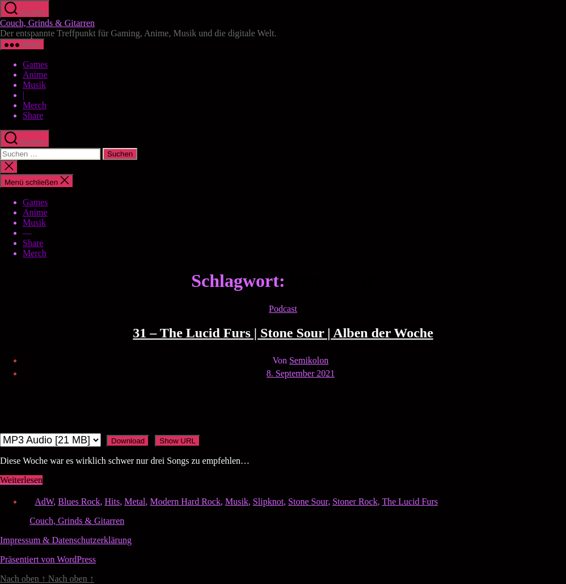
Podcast (283, 309)
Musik (34, 85)
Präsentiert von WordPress (48, 559)
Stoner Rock (355, 501)
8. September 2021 (301, 373)
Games (35, 64)
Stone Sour (308, 501)
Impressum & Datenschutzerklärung (66, 540)
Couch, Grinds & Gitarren (47, 23)
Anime (35, 74)
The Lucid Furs (410, 501)
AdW (44, 501)
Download (128, 441)
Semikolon (308, 360)
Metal (134, 501)
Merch (35, 105)
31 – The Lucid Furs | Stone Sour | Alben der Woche (283, 332)
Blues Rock (79, 501)
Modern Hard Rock (185, 501)
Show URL (177, 441)
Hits (112, 501)
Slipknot (268, 501)
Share (33, 115)
